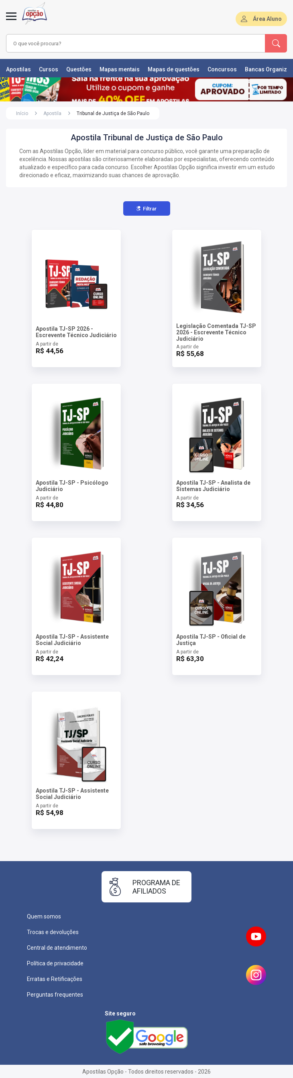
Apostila (52, 113)
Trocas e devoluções (53, 932)
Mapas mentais (120, 69)
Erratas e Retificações (54, 979)
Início (22, 113)
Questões (79, 69)
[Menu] (11, 21)
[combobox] (125, 43)
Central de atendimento (57, 948)
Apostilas (18, 69)
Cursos (48, 69)
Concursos (222, 69)
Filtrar (146, 209)
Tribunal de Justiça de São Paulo (113, 113)
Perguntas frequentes (55, 994)
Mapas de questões (173, 69)
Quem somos (44, 916)
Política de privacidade (55, 963)
